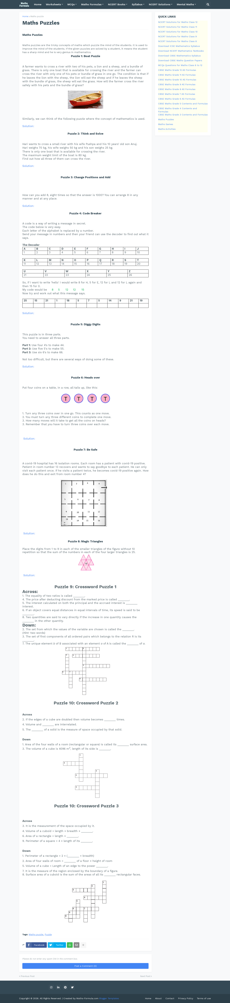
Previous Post (27, 976)
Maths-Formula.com (87, 998)
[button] (208, 4)
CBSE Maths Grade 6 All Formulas (176, 99)
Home (25, 16)
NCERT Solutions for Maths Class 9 (177, 36)
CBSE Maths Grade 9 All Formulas (176, 84)
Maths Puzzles (166, 119)
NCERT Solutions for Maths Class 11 (177, 27)
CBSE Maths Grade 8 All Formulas (176, 89)
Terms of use (204, 998)
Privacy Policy (185, 998)
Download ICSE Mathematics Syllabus (179, 46)
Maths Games (165, 124)
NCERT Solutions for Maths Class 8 (177, 41)
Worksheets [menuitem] (53, 4)
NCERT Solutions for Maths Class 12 (177, 22)
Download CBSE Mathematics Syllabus (179, 55)
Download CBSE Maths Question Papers (180, 60)
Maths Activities (167, 129)
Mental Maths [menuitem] (185, 4)
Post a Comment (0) (85, 966)
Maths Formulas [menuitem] (91, 4)
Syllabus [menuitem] (137, 4)
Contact (169, 998)
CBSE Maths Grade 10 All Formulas (177, 79)
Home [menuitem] (37, 4)
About (158, 998)
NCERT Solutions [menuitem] (159, 4)
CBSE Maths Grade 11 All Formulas (176, 75)
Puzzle (48, 934)
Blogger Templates (109, 998)
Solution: (28, 126)
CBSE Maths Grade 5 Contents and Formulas (183, 103)
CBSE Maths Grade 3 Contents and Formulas (183, 114)
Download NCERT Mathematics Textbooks (181, 51)
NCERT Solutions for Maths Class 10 (178, 31)
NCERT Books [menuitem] (116, 4)
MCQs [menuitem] (71, 4)
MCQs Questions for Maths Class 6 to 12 (180, 65)
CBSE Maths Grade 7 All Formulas (176, 94)
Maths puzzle (37, 16)
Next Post (145, 976)
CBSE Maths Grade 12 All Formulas (177, 70)
